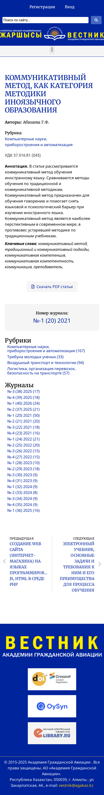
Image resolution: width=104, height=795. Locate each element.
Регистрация (42, 6)
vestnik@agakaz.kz (76, 785)
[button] (52, 50)
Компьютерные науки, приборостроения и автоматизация (39, 141)
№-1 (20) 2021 (52, 320)
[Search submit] (96, 20)
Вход (69, 6)
